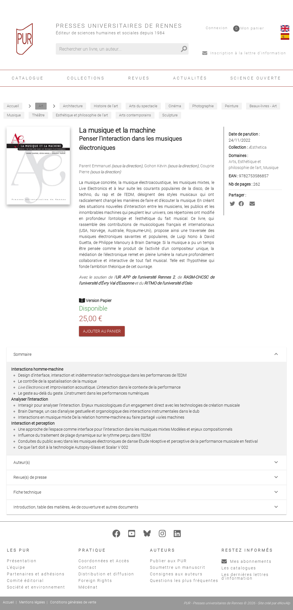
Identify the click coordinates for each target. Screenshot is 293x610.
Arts (232, 161)
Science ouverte (255, 78)
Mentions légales (32, 602)
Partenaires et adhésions (36, 574)
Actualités (190, 78)
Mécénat (88, 587)
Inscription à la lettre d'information (244, 53)
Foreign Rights (95, 580)
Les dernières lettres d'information (245, 576)
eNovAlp (283, 603)
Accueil (8, 602)
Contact (87, 567)
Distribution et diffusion (106, 574)
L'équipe (16, 567)
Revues (139, 78)
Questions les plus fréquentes (184, 580)
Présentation (22, 561)
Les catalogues (238, 568)
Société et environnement (36, 587)
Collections (86, 78)
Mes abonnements (246, 561)
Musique (270, 167)
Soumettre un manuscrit (177, 567)
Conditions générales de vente (73, 602)
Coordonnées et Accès (103, 561)
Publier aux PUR (168, 561)
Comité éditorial (25, 580)
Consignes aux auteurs (176, 574)
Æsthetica (258, 147)
